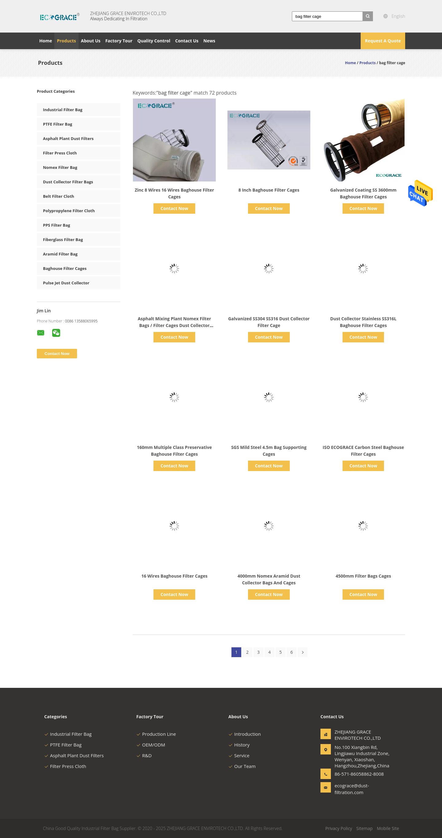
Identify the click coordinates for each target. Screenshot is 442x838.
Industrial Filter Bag (62, 109)
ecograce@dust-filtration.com (352, 788)
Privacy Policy (338, 828)
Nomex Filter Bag (60, 167)
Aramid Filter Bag (60, 254)
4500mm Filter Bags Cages (363, 576)
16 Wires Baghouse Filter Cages (174, 576)
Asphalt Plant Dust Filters (68, 138)
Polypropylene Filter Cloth (69, 210)
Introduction (244, 734)
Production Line (156, 734)
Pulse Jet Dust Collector (66, 283)
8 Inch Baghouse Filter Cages (268, 190)
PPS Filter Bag (56, 225)
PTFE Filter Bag (57, 124)
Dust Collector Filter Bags (68, 182)
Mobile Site (388, 828)
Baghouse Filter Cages (65, 268)
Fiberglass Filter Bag (63, 239)
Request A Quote (383, 41)
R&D (144, 755)
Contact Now (174, 208)
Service (239, 755)
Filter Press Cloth (60, 153)
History (239, 745)
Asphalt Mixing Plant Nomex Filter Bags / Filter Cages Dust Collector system (174, 325)
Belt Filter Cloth (58, 196)
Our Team (242, 766)
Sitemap (364, 828)
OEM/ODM (150, 745)
